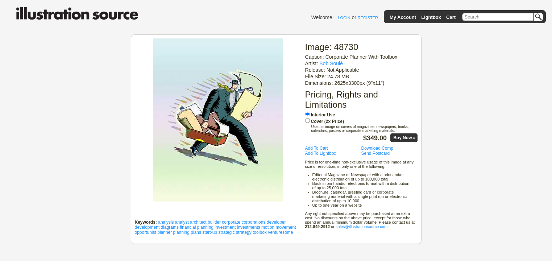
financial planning (196, 227)
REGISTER (368, 18)
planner (164, 232)
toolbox (260, 232)
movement (285, 227)
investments (248, 227)
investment (225, 227)
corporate (231, 222)
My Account (403, 17)
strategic (226, 232)
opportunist (145, 232)
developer (276, 222)
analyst (182, 222)
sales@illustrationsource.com (361, 226)
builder (214, 222)
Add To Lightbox (320, 153)
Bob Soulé (331, 63)
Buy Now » (404, 137)
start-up (209, 232)
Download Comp (377, 148)
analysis (166, 222)
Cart (451, 17)
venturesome (280, 232)
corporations (253, 222)
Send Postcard (375, 153)
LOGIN (344, 18)
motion (267, 227)
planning (181, 232)
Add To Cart (316, 148)
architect (198, 222)
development (147, 227)
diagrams (170, 227)
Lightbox (431, 17)
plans (196, 232)
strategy (244, 232)
